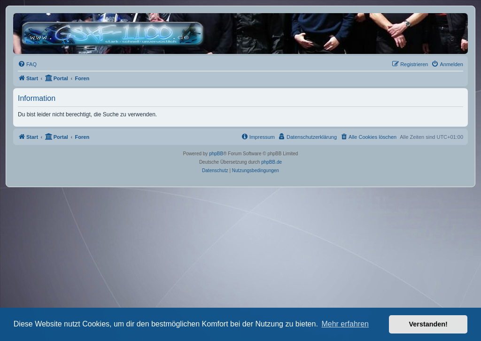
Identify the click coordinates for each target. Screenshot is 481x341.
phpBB (216, 153)
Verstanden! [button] (428, 324)
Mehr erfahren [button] (345, 324)
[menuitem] (27, 64)
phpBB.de (271, 162)
